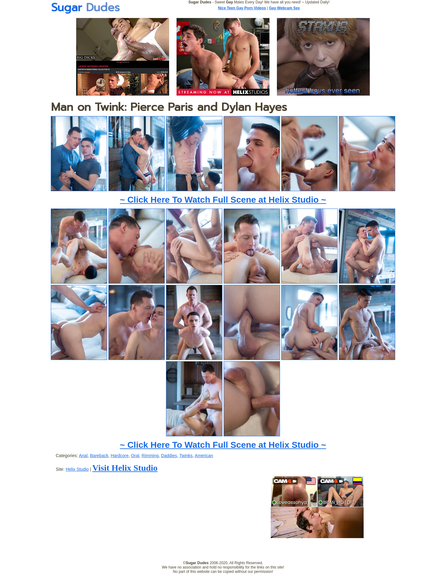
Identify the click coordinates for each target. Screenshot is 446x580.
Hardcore (120, 455)
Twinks (186, 455)
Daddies (169, 455)
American (204, 455)
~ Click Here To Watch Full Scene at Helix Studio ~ (223, 200)
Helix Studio (77, 469)
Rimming (150, 455)
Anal (83, 455)
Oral (135, 455)
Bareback (99, 455)
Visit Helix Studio (125, 468)
